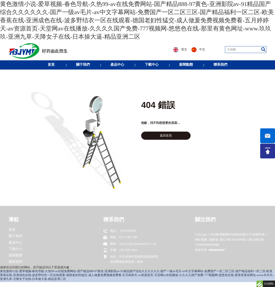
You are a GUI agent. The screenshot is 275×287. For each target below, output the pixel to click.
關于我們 (83, 64)
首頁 (51, 64)
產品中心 (117, 64)
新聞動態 (186, 64)
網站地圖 (201, 244)
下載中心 (152, 64)
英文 (180, 49)
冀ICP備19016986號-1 (234, 244)
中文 (198, 49)
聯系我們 (220, 64)
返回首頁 (166, 135)
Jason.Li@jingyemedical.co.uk (137, 248)
